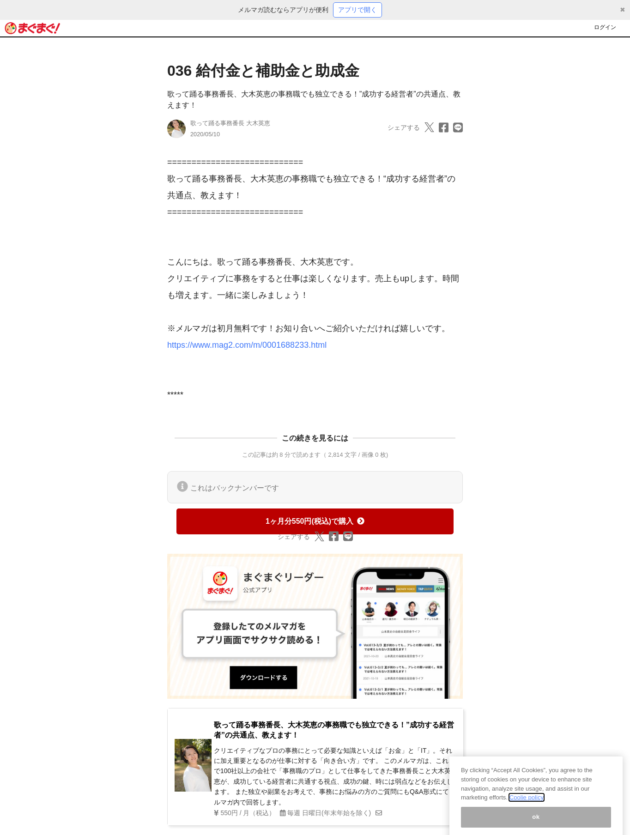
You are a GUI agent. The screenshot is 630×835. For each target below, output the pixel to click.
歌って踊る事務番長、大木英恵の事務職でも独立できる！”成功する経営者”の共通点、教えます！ (334, 730)
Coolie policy (526, 804)
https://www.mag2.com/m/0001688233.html (247, 345)
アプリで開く (357, 9)
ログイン (605, 27)
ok (536, 823)
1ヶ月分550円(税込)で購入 (315, 521)
